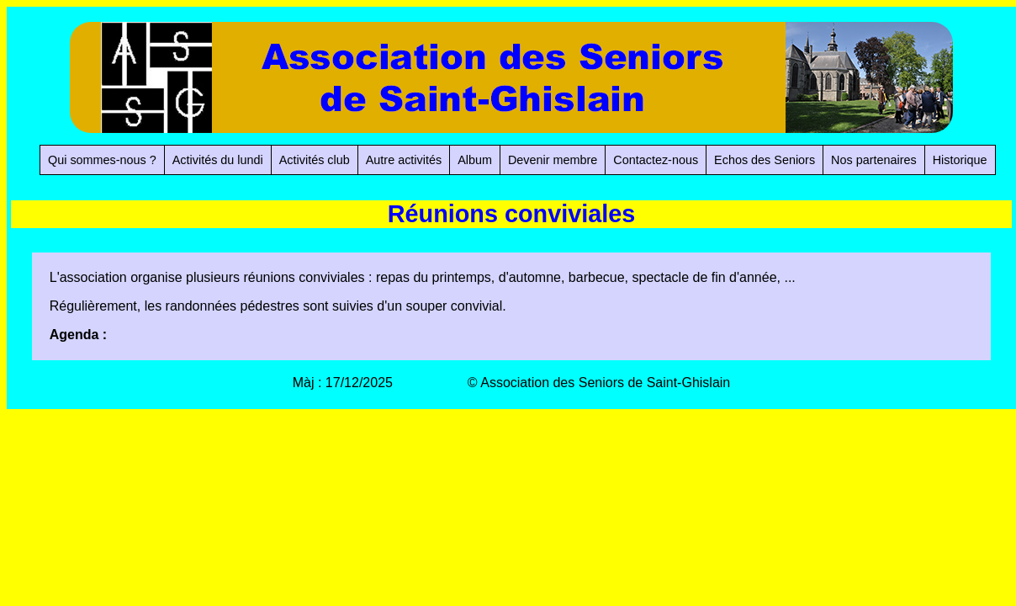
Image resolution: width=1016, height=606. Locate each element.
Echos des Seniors (764, 160)
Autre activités (404, 160)
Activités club (314, 160)
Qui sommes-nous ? (102, 160)
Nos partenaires (874, 160)
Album (475, 160)
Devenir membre (552, 160)
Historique (960, 160)
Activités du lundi (217, 160)
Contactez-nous (655, 160)
